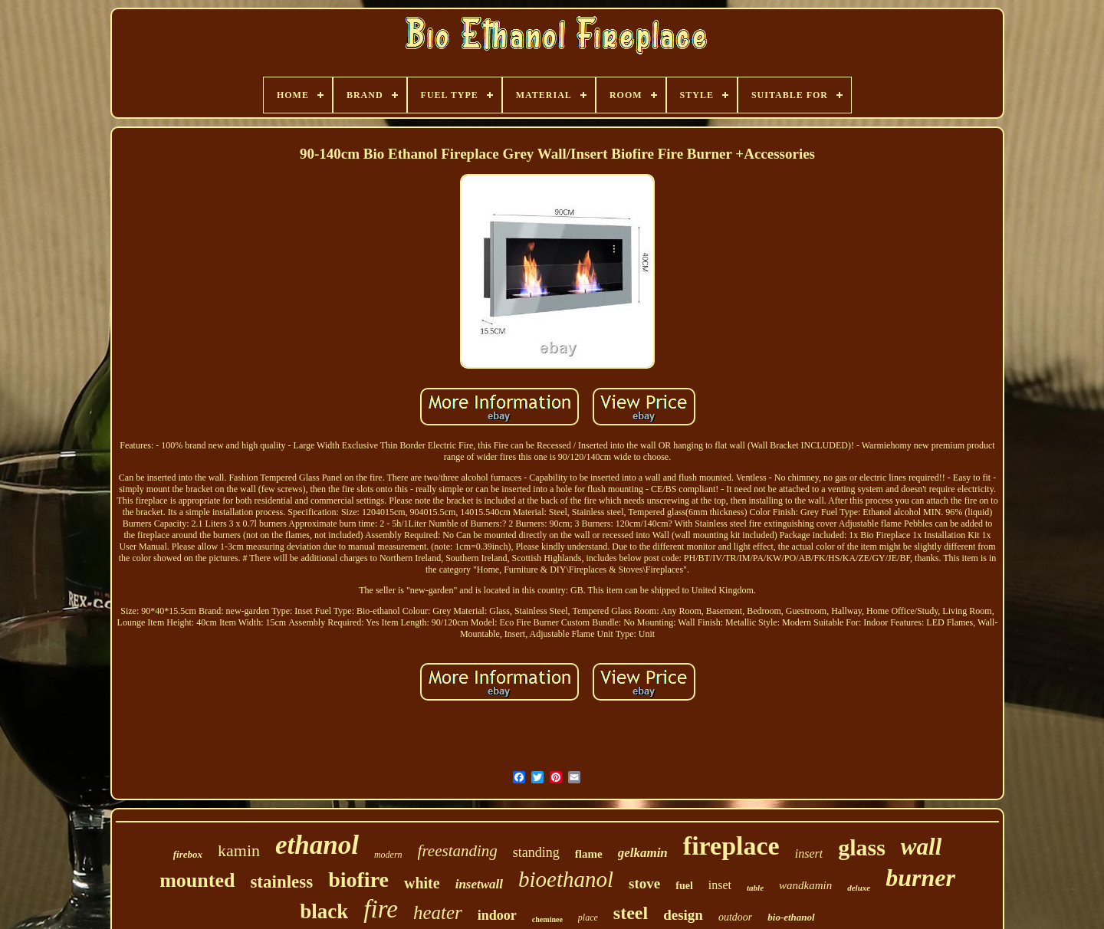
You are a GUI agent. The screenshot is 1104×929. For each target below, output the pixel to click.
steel (630, 913)
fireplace (731, 846)
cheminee (547, 919)
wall (921, 846)
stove (644, 883)
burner (920, 877)
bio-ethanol (790, 917)
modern (388, 854)
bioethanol (565, 879)
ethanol (317, 845)
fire (380, 909)
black (324, 911)
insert (809, 853)
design (683, 915)
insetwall (479, 884)
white (422, 883)
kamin (239, 850)
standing (536, 852)
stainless (281, 881)
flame (589, 854)
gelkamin (643, 852)
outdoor (735, 917)
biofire (358, 879)
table (755, 887)
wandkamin (805, 885)
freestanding (458, 851)
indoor (497, 915)
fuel (684, 885)
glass (862, 847)
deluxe (858, 887)
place (588, 917)
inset (719, 884)
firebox (187, 854)
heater (437, 912)
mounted (197, 880)
